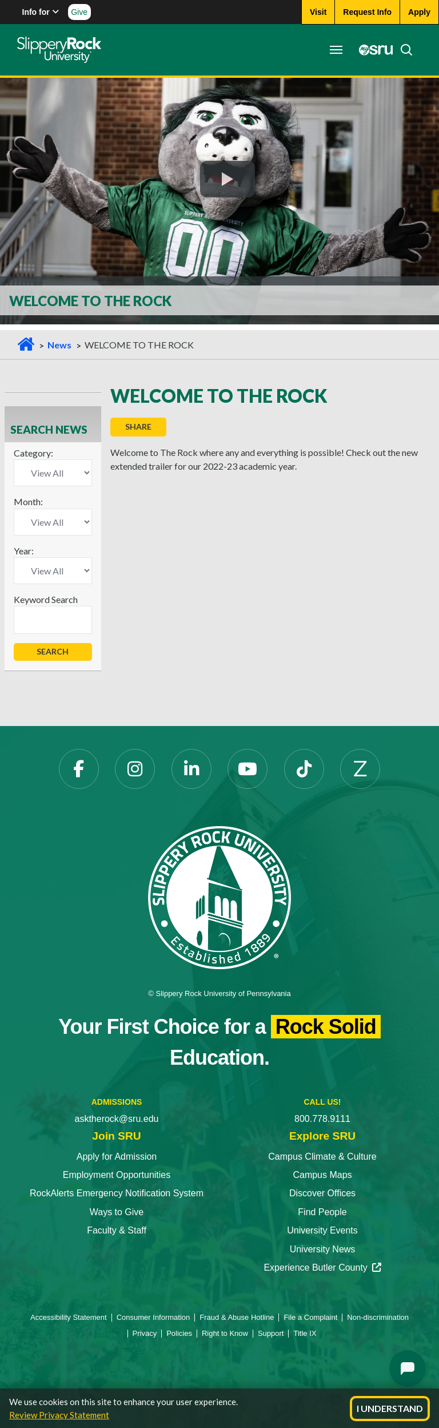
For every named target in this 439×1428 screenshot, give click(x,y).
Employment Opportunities (117, 1175)
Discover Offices (322, 1193)
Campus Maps (322, 1175)
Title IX (304, 1333)
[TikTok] (304, 769)
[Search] (403, 50)
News (59, 344)
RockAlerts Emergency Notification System (116, 1193)
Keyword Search (46, 599)
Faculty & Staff (116, 1230)
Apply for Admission (117, 1156)
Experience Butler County (322, 1267)
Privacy (145, 1333)
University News (323, 1249)
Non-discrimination (378, 1317)
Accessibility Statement (68, 1317)
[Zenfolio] (360, 769)
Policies (179, 1333)
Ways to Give (117, 1212)
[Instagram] (135, 769)
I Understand (390, 1408)
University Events (322, 1230)
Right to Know (225, 1333)
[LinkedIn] (191, 769)
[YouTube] (248, 769)
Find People (322, 1212)
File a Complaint (310, 1317)
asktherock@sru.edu (117, 1119)
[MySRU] (372, 50)
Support (271, 1333)
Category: (33, 452)
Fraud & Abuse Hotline (236, 1317)
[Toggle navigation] (336, 50)
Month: (28, 501)
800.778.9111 (322, 1119)
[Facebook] (79, 769)
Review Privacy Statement (59, 1415)
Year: (24, 550)
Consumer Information (153, 1317)
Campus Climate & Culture (322, 1156)
